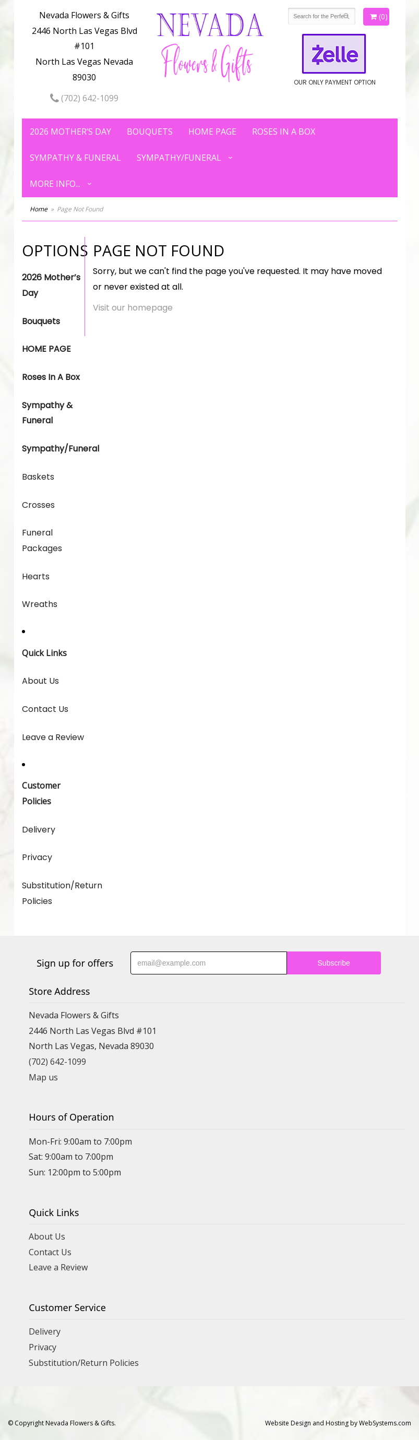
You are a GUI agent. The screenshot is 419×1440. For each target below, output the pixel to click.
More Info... (55, 183)
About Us (40, 681)
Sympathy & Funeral (75, 157)
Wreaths (39, 604)
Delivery (38, 830)
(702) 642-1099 (84, 98)
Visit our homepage (133, 308)
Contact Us (45, 709)
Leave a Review (53, 737)
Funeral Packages (42, 540)
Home (38, 209)
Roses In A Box (283, 131)
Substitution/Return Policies (53, 893)
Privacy (37, 857)
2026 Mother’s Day (70, 131)
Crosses (38, 505)
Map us (43, 1077)
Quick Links (44, 653)
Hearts (36, 576)
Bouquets (150, 131)
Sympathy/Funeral (179, 157)
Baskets (38, 477)
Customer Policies (41, 793)
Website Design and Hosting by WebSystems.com (338, 1423)
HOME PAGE (212, 131)
